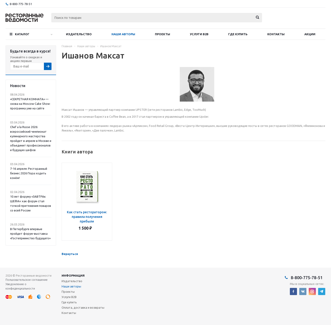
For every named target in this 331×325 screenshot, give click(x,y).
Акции (309, 34)
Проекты (162, 34)
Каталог (22, 34)
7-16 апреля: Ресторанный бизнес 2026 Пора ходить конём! (28, 173)
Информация (73, 275)
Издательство (79, 34)
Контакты (276, 34)
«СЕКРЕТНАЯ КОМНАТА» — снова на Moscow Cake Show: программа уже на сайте (30, 103)
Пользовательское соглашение (27, 279)
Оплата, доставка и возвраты (83, 307)
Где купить (238, 34)
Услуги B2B (199, 34)
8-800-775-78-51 (21, 4)
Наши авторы (123, 34)
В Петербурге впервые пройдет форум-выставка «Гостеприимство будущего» (30, 233)
